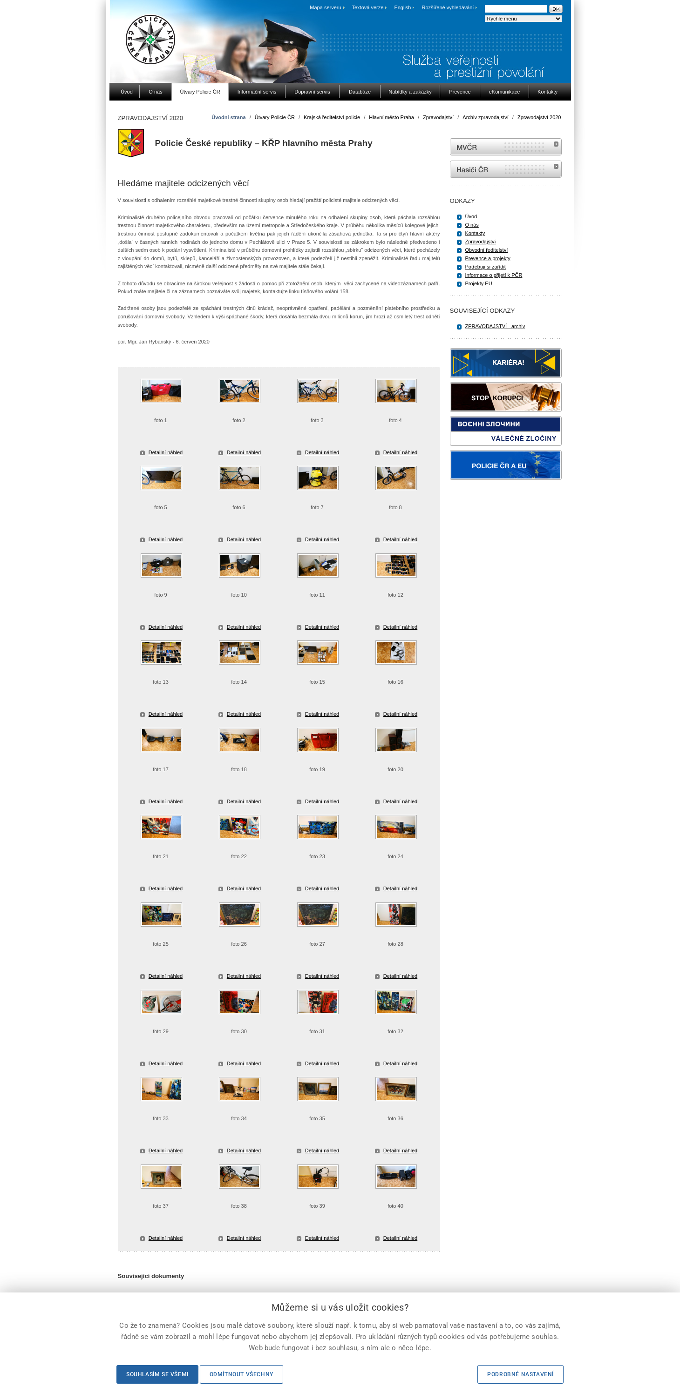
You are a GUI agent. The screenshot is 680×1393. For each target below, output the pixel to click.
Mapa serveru (325, 7)
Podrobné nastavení (520, 1374)
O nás (472, 225)
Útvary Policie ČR (275, 117)
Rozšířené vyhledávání (448, 7)
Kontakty (475, 233)
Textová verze (367, 7)
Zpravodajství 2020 (539, 117)
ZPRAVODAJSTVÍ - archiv (495, 326)
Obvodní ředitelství (486, 250)
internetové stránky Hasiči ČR (506, 169)
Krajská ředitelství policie (332, 117)
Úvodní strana (228, 117)
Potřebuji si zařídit (485, 266)
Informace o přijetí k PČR (494, 275)
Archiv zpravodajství (485, 117)
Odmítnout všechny (241, 1374)
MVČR (506, 146)
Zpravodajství (438, 117)
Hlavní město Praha (391, 117)
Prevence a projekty (487, 258)
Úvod (471, 216)
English (402, 7)
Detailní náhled (166, 452)
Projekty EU (478, 283)
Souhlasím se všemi (157, 1374)
